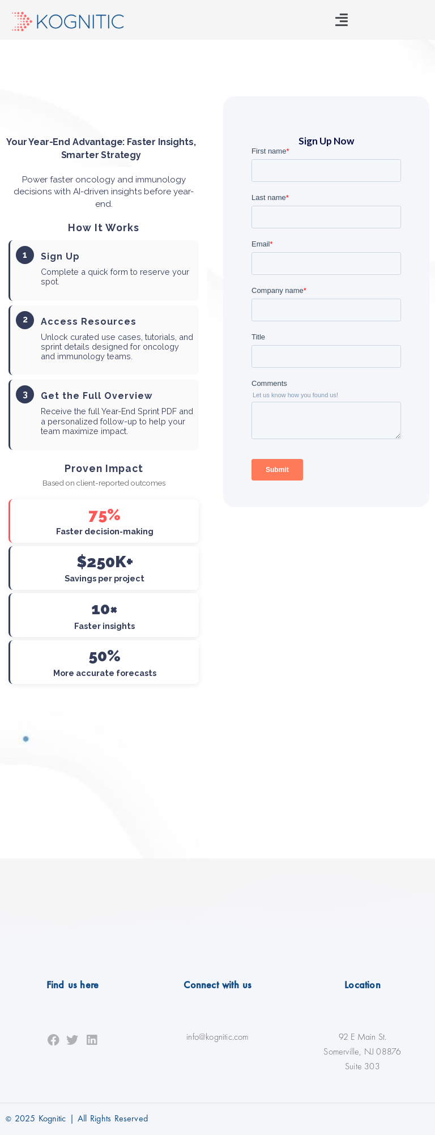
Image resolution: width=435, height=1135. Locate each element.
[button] (341, 19)
